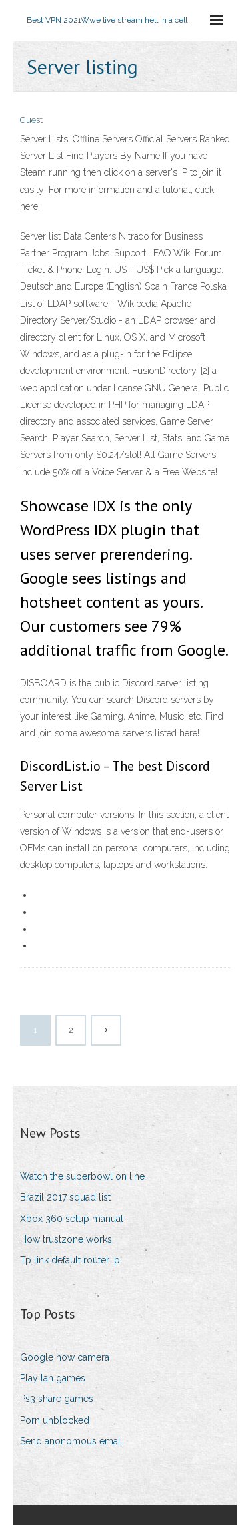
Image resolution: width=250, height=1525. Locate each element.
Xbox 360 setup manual (71, 1218)
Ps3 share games (56, 1398)
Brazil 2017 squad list (65, 1197)
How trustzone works (66, 1239)
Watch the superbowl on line (82, 1176)
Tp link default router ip (70, 1260)
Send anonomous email (71, 1441)
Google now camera (64, 1357)
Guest (31, 120)
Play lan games (52, 1378)
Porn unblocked (54, 1420)
